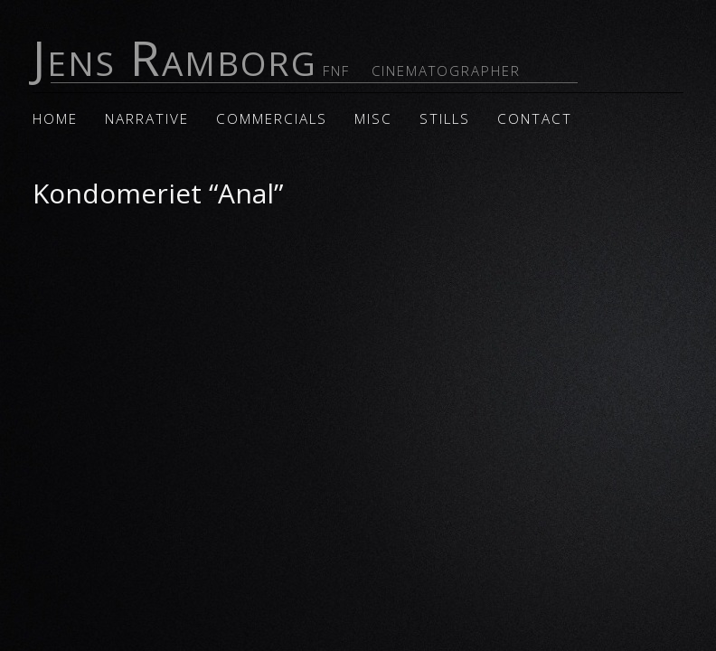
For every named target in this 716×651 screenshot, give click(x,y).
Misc (373, 118)
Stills (444, 118)
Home (55, 118)
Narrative (147, 118)
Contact (534, 118)
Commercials (271, 118)
